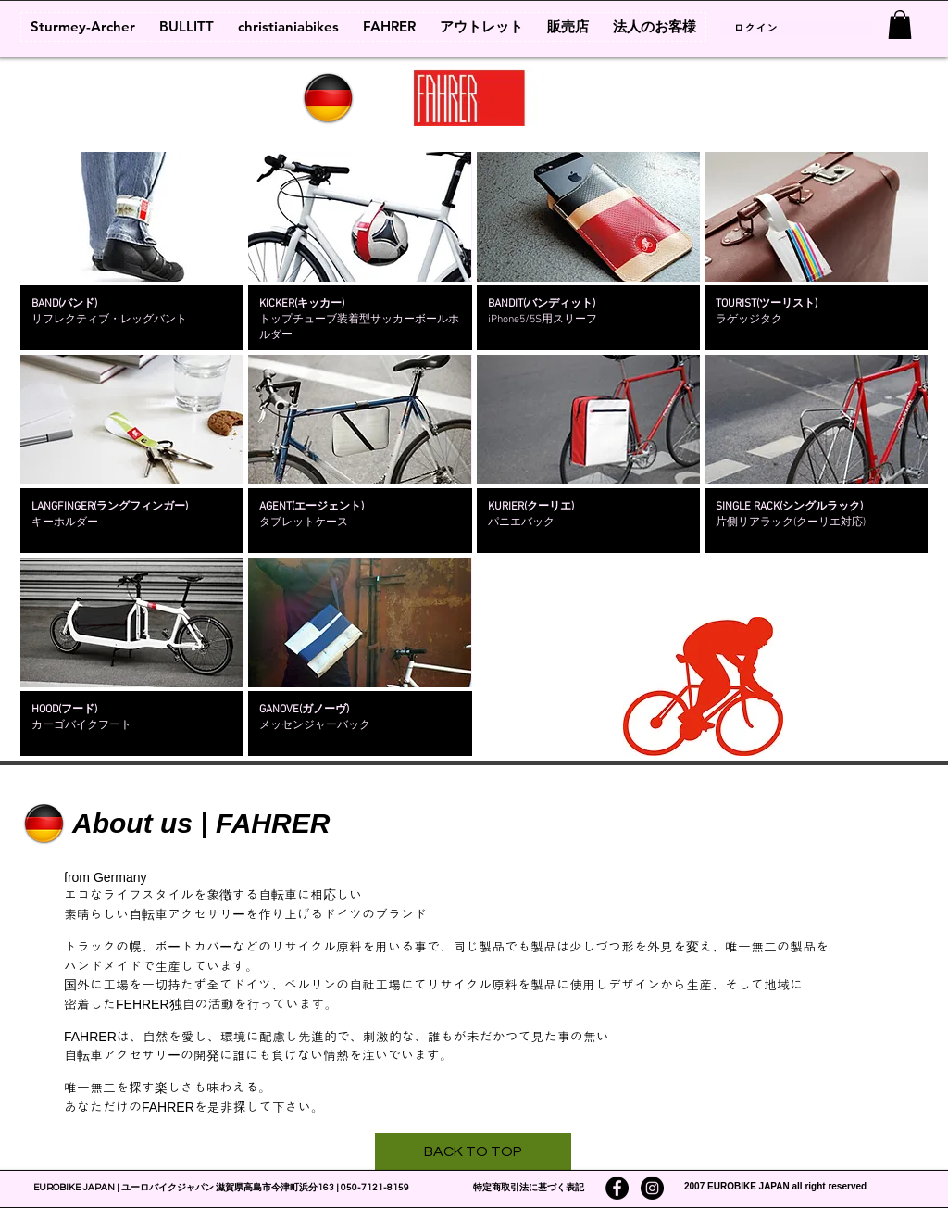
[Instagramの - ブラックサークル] (652, 1188)
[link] (900, 24)
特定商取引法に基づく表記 (528, 1187)
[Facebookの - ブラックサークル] (617, 1188)
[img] (131, 251)
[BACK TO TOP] (473, 1151)
